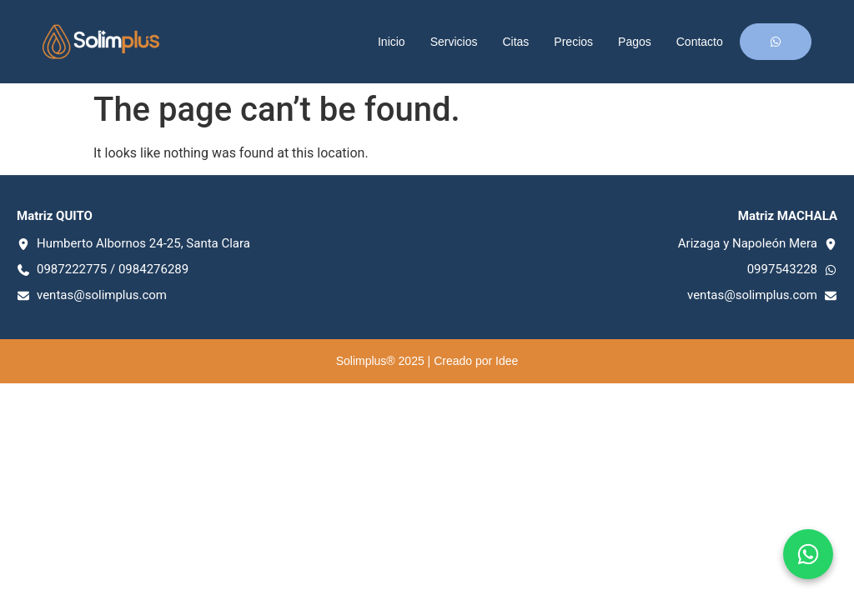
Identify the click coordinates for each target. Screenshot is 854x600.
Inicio (391, 41)
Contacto (699, 41)
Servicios (454, 41)
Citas (515, 41)
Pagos (634, 41)
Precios (573, 41)
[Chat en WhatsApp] (808, 554)
